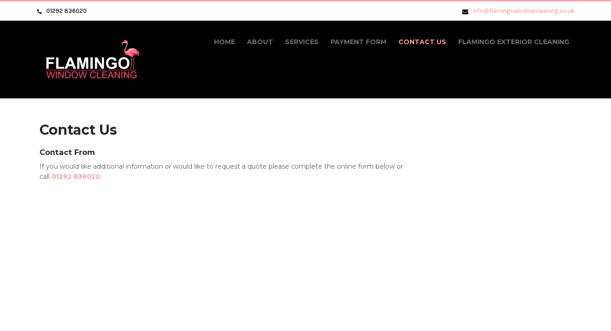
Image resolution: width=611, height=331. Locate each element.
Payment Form (359, 42)
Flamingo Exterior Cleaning (513, 42)
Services (302, 42)
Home (224, 42)
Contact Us (422, 42)
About (260, 42)
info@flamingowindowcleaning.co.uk (523, 10)
